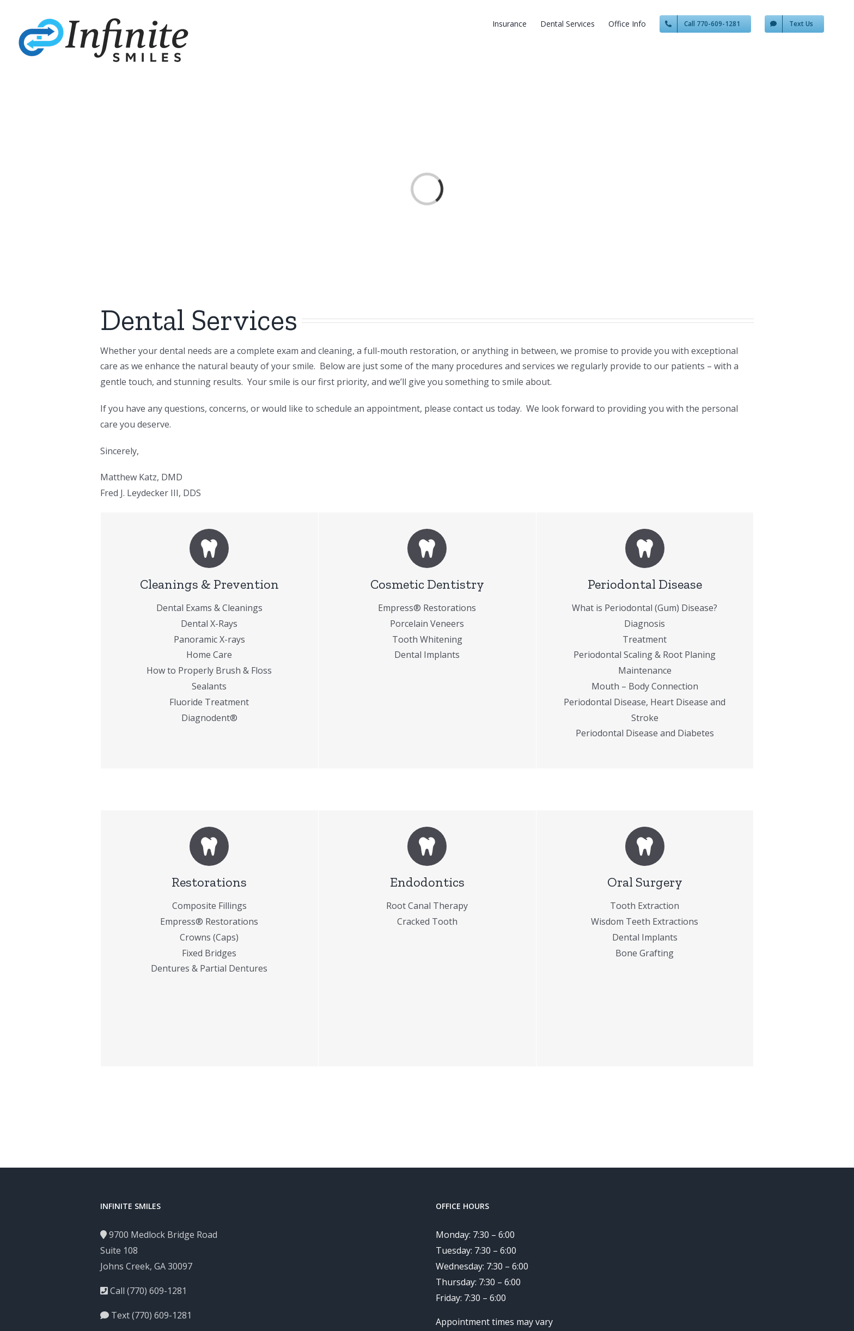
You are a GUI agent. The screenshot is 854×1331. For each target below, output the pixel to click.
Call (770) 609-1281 (143, 1291)
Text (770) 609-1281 (146, 1315)
